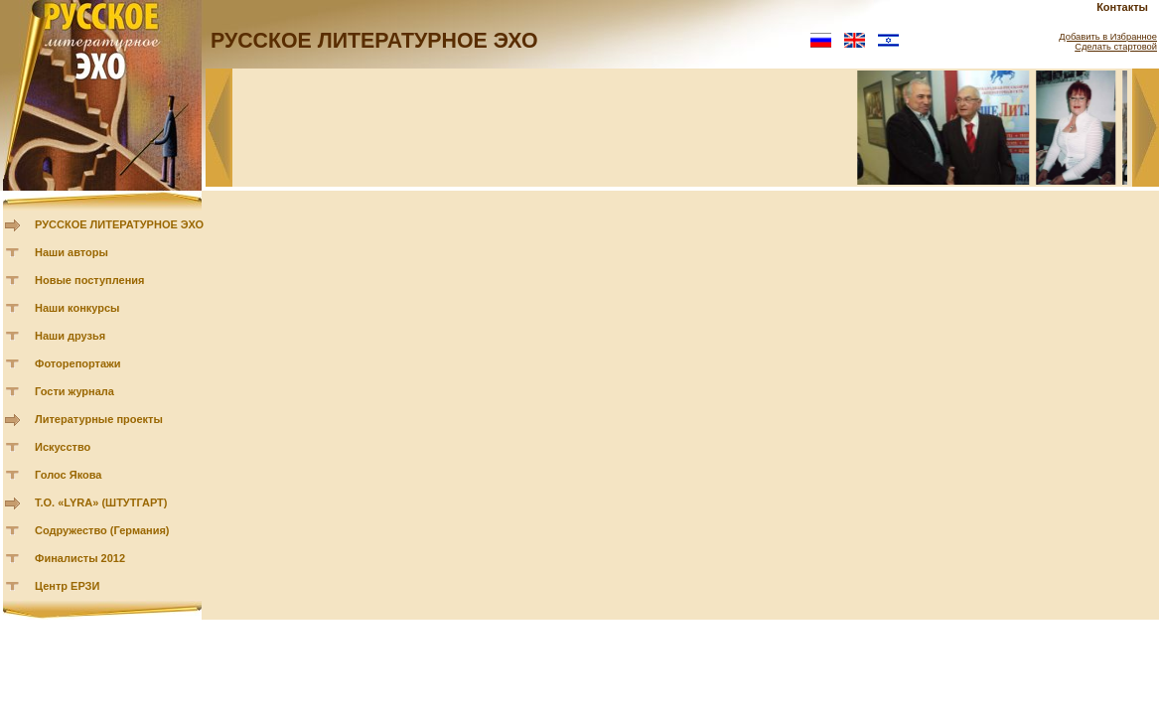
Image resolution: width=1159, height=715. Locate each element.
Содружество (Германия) (102, 530)
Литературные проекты (99, 419)
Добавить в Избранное (1108, 37)
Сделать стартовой (1116, 47)
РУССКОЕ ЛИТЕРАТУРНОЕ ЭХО (119, 224)
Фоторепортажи (78, 363)
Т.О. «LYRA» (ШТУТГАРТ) (101, 502)
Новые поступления (90, 280)
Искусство (62, 447)
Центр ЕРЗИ (67, 586)
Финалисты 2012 (80, 558)
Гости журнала (74, 391)
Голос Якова (68, 475)
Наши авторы (71, 252)
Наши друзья (70, 336)
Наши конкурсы (77, 308)
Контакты (1122, 7)
